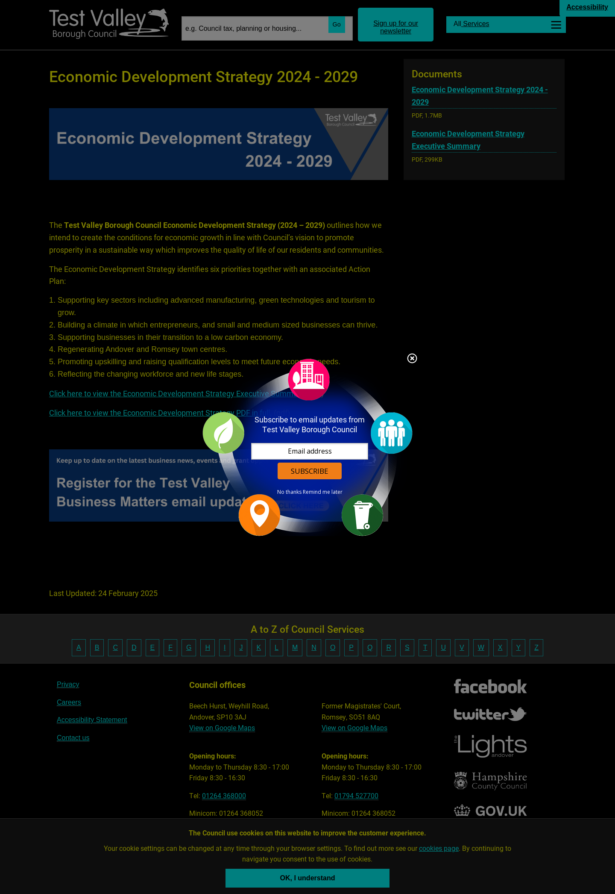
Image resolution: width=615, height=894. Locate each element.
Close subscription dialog (412, 359)
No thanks (289, 492)
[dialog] (307, 447)
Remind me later (323, 492)
